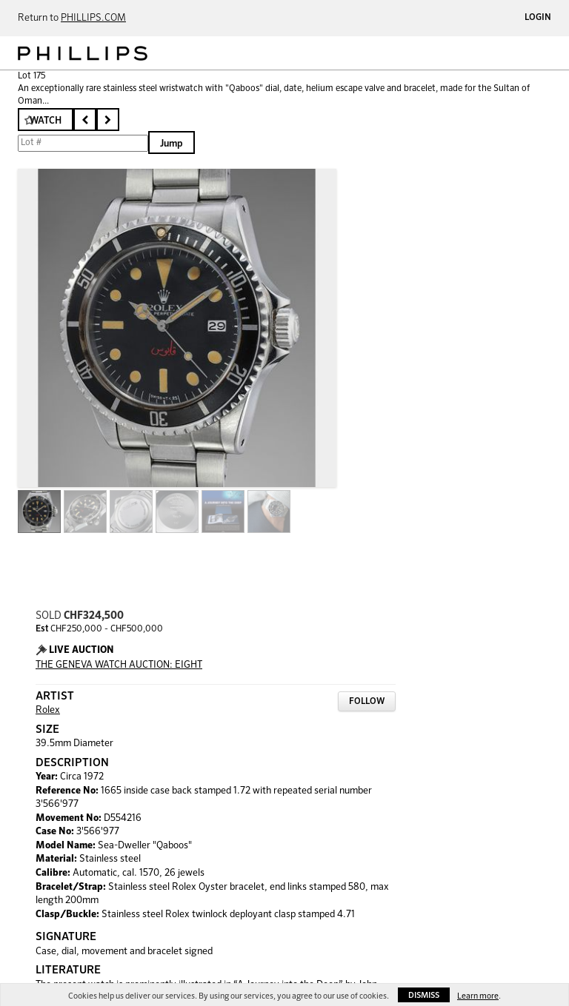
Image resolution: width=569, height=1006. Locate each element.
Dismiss (423, 995)
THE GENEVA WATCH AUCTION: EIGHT (119, 665)
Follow (367, 701)
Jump (171, 144)
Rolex (48, 710)
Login (538, 17)
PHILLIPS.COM (93, 18)
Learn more (478, 996)
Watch (45, 121)
